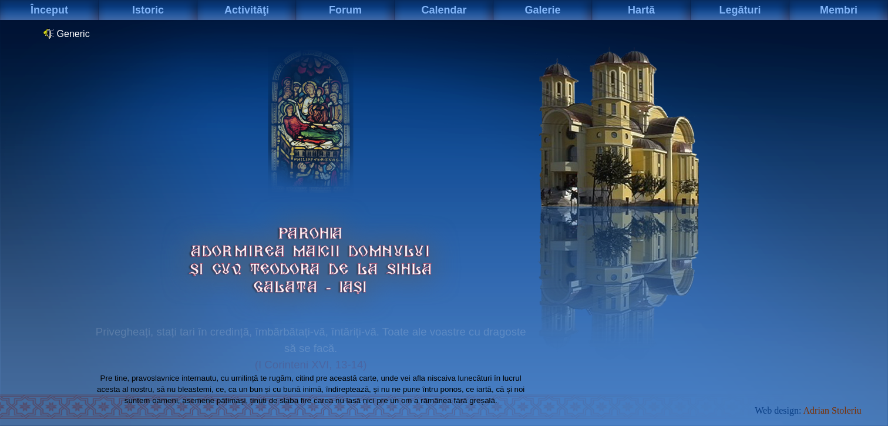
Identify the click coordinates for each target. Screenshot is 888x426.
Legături (740, 10)
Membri (838, 10)
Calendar (443, 10)
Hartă (641, 10)
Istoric (148, 10)
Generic (66, 33)
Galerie (542, 10)
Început (49, 10)
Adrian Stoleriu (832, 410)
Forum (345, 10)
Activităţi (246, 10)
